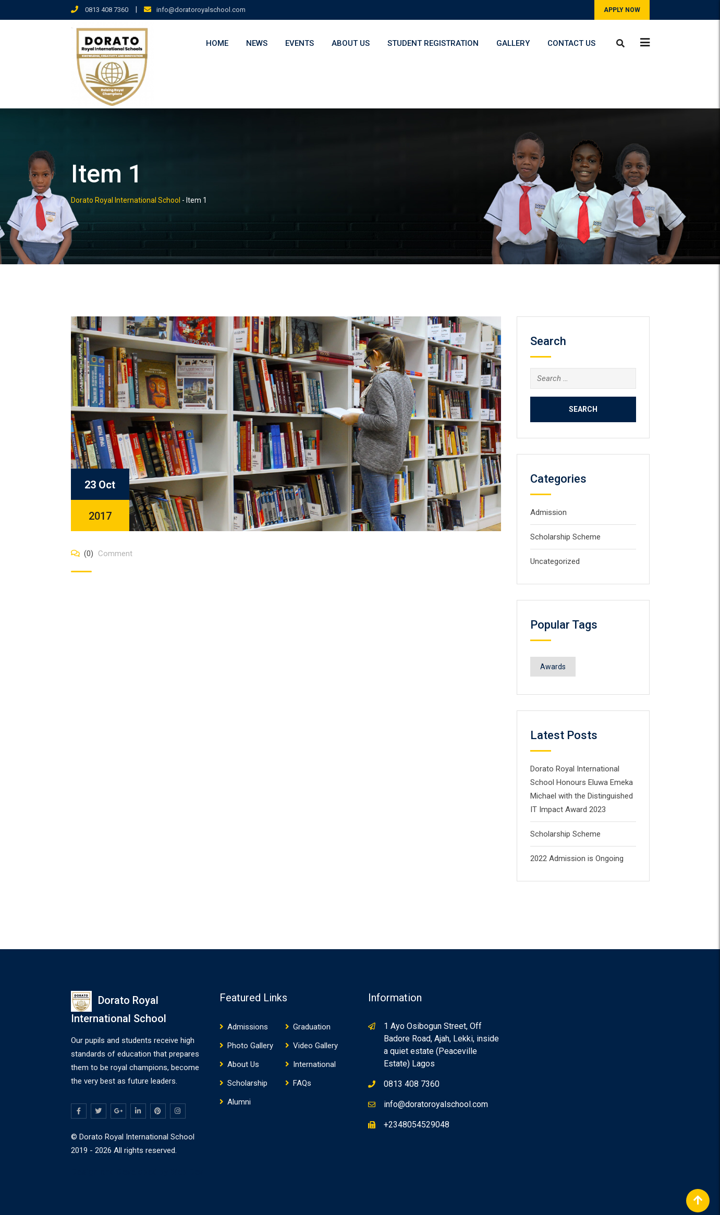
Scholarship (247, 1083)
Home (217, 43)
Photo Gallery (250, 1045)
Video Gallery (315, 1045)
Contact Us (571, 43)
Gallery (513, 43)
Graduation (312, 1027)
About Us (351, 43)
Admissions (247, 1027)
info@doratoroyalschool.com (201, 10)
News (256, 43)
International (314, 1064)
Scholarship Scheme (565, 537)
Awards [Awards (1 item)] (553, 666)
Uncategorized (555, 561)
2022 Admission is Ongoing (577, 858)
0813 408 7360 (105, 10)
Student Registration (433, 43)
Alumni (239, 1102)
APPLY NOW (622, 10)
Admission (548, 512)
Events (299, 43)
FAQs (302, 1083)
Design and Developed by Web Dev (137, 1172)
